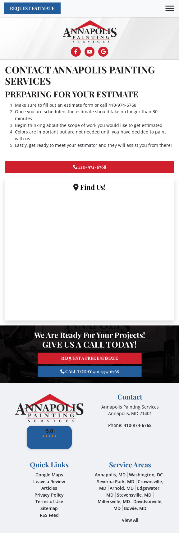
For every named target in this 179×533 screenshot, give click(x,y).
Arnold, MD (122, 488)
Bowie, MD (135, 508)
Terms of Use (49, 501)
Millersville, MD (114, 501)
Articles (49, 488)
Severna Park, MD (115, 481)
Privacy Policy (49, 495)
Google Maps (49, 475)
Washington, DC (146, 475)
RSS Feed (49, 515)
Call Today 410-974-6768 (89, 367)
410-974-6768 (122, 105)
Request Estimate (32, 8)
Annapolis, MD (110, 475)
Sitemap (49, 508)
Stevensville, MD (134, 495)
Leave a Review (49, 481)
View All (130, 520)
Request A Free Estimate (90, 362)
